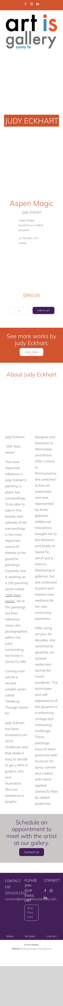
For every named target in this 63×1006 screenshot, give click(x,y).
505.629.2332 (16, 893)
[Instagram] (51, 890)
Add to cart (43, 310)
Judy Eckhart (31, 212)
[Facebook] (45, 890)
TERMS (9, 936)
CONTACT (52, 936)
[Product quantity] (19, 310)
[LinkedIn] (45, 897)
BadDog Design (29, 948)
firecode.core (45, 948)
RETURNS (30, 936)
